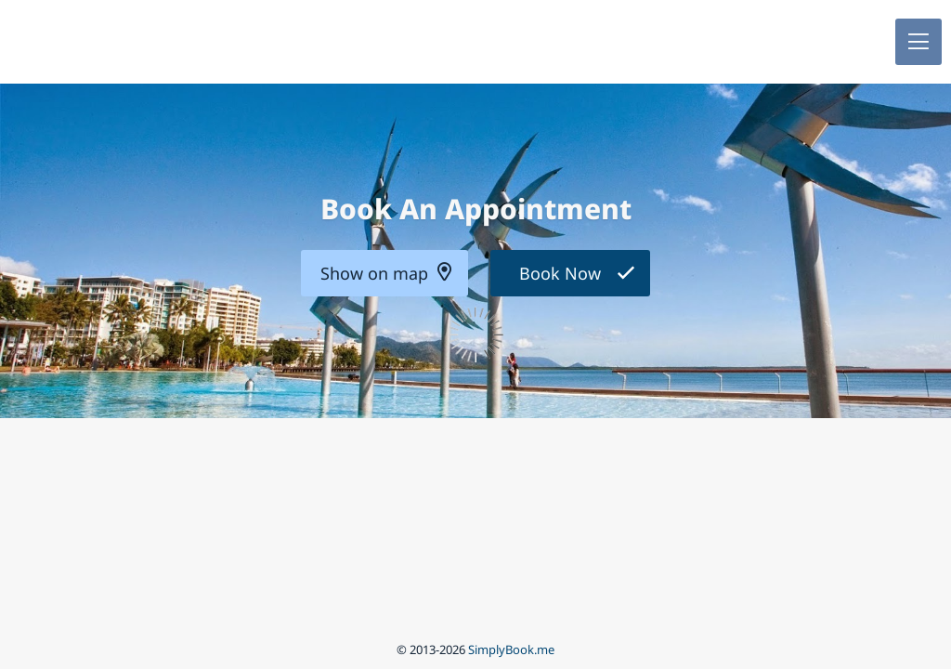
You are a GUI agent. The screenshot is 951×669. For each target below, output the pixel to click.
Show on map (374, 273)
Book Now (560, 273)
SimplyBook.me (511, 649)
